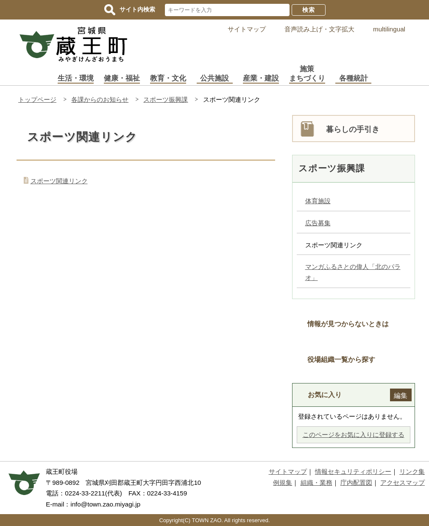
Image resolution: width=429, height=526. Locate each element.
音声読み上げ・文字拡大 (319, 29)
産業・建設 (261, 78)
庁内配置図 (356, 482)
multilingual (389, 29)
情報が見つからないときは (348, 323)
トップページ (37, 99)
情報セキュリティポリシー (353, 471)
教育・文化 (168, 78)
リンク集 (412, 471)
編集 (400, 395)
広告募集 (318, 223)
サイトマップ (247, 29)
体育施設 (318, 200)
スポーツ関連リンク (59, 181)
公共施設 (214, 78)
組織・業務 (316, 482)
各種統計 (353, 78)
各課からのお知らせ (99, 99)
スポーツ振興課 (165, 99)
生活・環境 (76, 78)
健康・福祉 (122, 78)
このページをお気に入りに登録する (353, 434)
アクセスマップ (402, 482)
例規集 (282, 482)
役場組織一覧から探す (341, 359)
